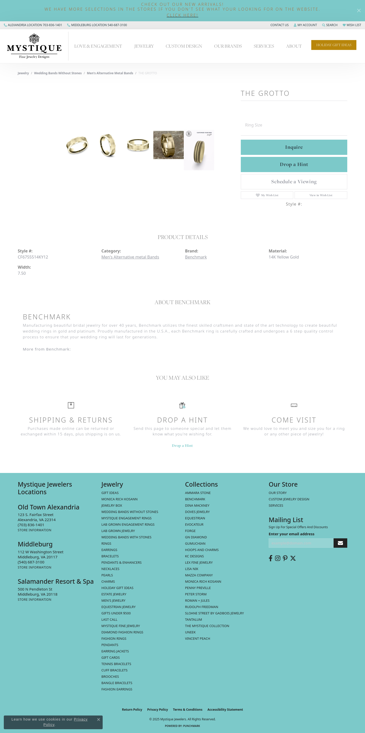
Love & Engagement (98, 46)
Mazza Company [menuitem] (199, 575)
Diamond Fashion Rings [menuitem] (122, 632)
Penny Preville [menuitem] (198, 587)
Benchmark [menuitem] (195, 499)
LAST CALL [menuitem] (109, 619)
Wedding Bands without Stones (58, 73)
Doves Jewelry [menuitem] (197, 511)
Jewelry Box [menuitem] (111, 505)
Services (264, 46)
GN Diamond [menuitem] (196, 537)
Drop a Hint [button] (294, 164)
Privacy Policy (157, 709)
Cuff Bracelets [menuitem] (114, 670)
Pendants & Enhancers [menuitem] (121, 562)
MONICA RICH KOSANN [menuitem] (119, 499)
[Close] (359, 10)
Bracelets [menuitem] (110, 556)
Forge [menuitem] (190, 530)
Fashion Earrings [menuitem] (116, 689)
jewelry (23, 73)
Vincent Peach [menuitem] (197, 638)
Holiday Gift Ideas (333, 45)
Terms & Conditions (188, 709)
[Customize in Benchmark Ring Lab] (199, 150)
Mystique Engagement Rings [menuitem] (126, 518)
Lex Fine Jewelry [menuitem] (199, 562)
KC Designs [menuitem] (194, 556)
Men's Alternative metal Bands (110, 73)
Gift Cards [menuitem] (110, 657)
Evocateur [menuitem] (194, 524)
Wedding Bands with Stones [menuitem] (126, 537)
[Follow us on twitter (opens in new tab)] (293, 558)
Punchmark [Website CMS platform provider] (191, 726)
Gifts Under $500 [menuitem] (116, 613)
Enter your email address (291, 533)
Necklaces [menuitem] (110, 568)
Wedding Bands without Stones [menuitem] (129, 511)
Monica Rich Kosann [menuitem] (203, 581)
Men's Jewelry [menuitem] (113, 600)
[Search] (330, 25)
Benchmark (196, 257)
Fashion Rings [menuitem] (113, 638)
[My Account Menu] (305, 25)
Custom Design (184, 46)
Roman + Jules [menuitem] (197, 600)
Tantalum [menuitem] (193, 619)
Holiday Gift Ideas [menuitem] (117, 587)
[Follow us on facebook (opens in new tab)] (270, 558)
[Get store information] (34, 530)
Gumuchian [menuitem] (195, 543)
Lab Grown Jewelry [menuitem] (118, 530)
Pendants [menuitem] (109, 645)
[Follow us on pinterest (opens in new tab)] (285, 558)
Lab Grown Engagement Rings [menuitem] (128, 524)
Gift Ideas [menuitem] (110, 492)
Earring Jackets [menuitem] (115, 651)
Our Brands (228, 46)
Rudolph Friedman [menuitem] (201, 606)
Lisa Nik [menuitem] (191, 568)
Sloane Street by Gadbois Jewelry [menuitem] (214, 613)
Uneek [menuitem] (190, 632)
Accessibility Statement (225, 709)
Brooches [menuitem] (110, 676)
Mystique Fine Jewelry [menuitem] (120, 626)
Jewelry (144, 46)
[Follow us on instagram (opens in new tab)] (277, 558)
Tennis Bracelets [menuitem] (116, 664)
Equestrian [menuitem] (195, 518)
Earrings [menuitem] (109, 549)
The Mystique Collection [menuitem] (207, 626)
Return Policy (132, 709)
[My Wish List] (352, 25)
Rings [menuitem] (106, 543)
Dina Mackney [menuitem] (197, 505)
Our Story (278, 492)
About (294, 46)
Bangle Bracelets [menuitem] (116, 683)
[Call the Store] (31, 524)
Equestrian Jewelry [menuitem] (118, 606)
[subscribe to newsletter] (340, 543)
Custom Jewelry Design (289, 499)
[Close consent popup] (98, 719)
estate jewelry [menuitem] (113, 594)
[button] (182, 15)
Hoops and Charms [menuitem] (202, 549)
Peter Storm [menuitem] (196, 594)
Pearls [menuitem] (107, 575)
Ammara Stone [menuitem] (198, 492)
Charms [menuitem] (108, 581)
